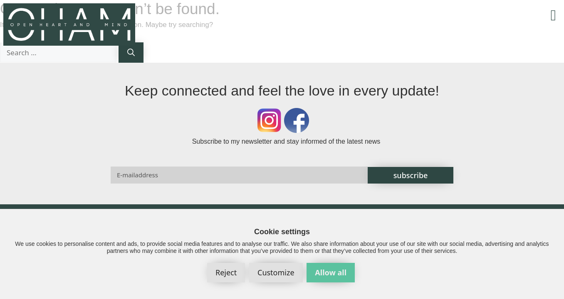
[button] (553, 15)
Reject (226, 272)
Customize (275, 272)
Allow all (330, 272)
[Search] (131, 52)
